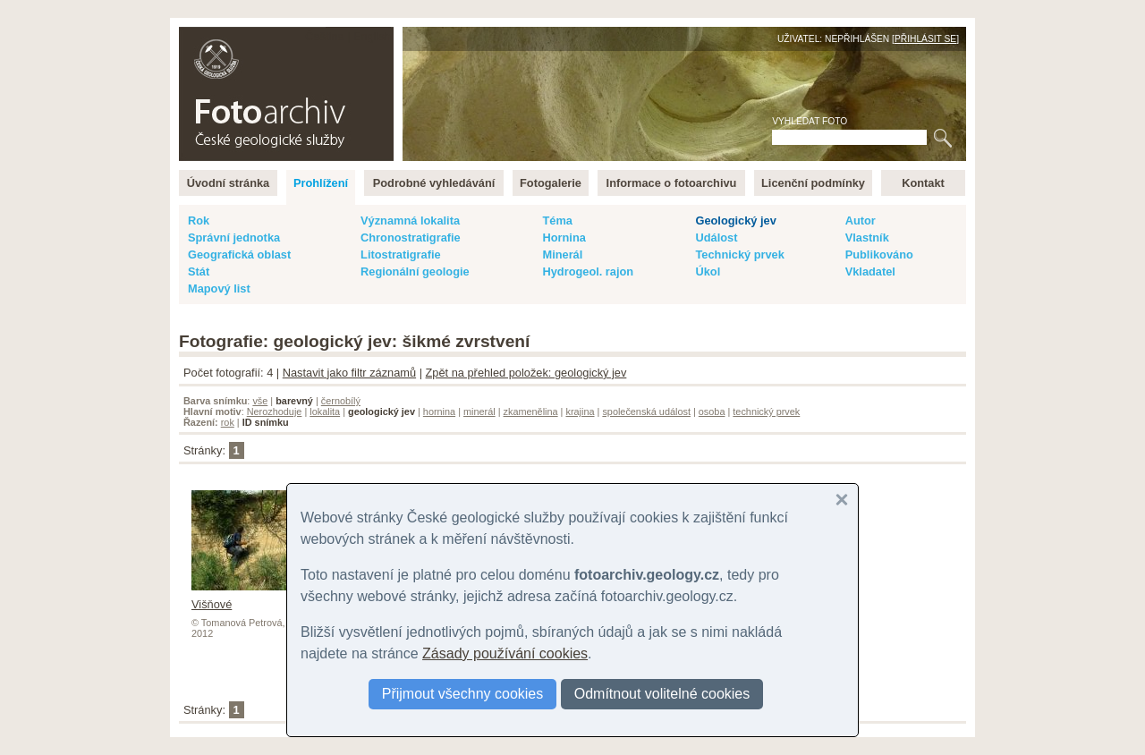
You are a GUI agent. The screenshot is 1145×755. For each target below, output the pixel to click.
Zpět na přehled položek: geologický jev (526, 372)
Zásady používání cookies (505, 653)
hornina (439, 411)
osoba (712, 411)
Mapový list (219, 288)
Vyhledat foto (809, 121)
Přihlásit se (925, 39)
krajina (579, 411)
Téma (557, 220)
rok (227, 422)
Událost (716, 237)
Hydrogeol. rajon (587, 271)
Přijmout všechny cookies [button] (463, 693)
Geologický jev (735, 220)
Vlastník (867, 237)
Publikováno (879, 254)
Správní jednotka (234, 237)
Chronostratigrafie (410, 237)
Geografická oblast (239, 254)
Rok (198, 220)
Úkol (707, 271)
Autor (860, 220)
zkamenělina (531, 411)
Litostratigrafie (400, 254)
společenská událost (646, 411)
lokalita (325, 411)
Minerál (562, 254)
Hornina (563, 237)
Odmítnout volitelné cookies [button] (662, 693)
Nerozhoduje (274, 411)
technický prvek (766, 411)
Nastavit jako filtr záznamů (349, 372)
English (372, 36)
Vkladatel (870, 271)
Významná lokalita (410, 220)
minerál (479, 411)
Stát (198, 271)
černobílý (340, 400)
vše (259, 400)
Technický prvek (739, 254)
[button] (842, 500)
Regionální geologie (415, 271)
